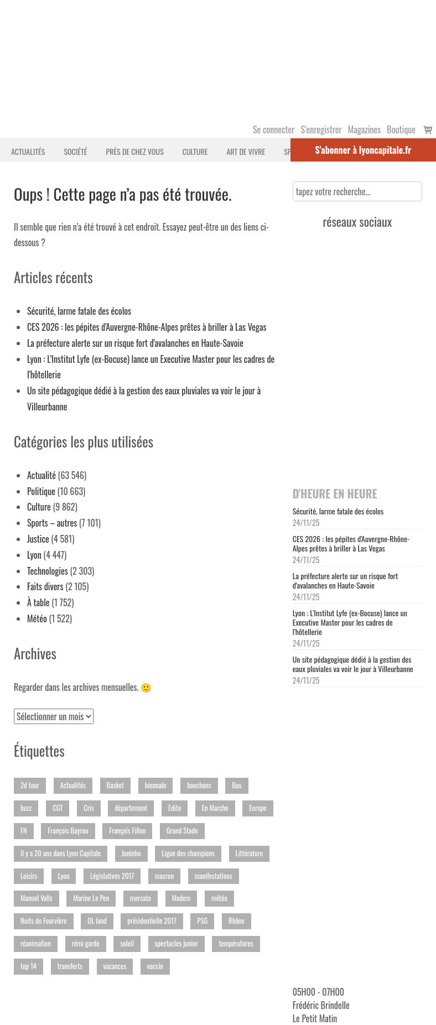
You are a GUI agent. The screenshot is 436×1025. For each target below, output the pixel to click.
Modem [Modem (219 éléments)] (181, 898)
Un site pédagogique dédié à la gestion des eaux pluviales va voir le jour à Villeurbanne (353, 663)
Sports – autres (52, 522)
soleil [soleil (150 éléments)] (126, 943)
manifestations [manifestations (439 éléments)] (213, 876)
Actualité (41, 475)
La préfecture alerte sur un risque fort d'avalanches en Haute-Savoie (135, 343)
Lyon (34, 554)
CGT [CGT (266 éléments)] (58, 808)
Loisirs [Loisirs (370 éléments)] (28, 876)
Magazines (364, 129)
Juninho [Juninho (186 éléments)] (131, 853)
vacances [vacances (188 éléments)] (115, 966)
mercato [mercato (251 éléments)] (140, 898)
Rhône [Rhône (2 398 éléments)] (237, 920)
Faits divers (45, 586)
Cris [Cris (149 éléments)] (89, 808)
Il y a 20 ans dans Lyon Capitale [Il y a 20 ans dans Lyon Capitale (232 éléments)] (60, 853)
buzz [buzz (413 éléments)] (26, 808)
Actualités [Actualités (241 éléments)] (73, 785)
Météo (37, 618)
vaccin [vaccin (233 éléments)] (155, 966)
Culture (195, 151)
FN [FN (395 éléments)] (23, 830)
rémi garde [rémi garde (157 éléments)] (86, 943)
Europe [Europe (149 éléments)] (257, 808)
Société (75, 151)
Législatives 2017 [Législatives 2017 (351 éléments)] (112, 876)
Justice (38, 538)
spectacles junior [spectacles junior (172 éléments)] (176, 943)
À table (38, 602)
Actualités (28, 151)
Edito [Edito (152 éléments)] (174, 808)
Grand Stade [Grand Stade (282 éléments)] (182, 830)
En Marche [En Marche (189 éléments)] (215, 808)
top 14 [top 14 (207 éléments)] (28, 966)
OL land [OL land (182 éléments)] (96, 920)
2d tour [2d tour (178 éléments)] (29, 785)
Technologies (47, 570)
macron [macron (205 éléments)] (164, 876)
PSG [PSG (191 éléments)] (202, 920)
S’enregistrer (320, 129)
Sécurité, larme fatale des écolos (79, 311)
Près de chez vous (134, 151)
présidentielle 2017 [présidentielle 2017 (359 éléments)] (151, 920)
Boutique (401, 129)
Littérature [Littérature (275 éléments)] (249, 853)
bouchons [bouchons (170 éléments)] (199, 785)
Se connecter (273, 129)
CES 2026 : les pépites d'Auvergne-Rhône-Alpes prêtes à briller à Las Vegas (146, 327)
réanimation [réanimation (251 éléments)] (35, 943)
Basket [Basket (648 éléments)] (115, 785)
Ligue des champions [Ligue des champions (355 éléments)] (188, 853)
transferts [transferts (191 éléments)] (70, 966)
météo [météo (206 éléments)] (219, 898)
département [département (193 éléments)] (131, 808)
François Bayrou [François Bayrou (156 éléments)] (68, 830)
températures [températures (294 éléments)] (236, 943)
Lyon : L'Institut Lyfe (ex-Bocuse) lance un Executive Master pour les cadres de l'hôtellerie (350, 622)
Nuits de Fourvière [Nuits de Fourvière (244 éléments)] (43, 920)
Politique (41, 491)
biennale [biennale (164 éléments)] (156, 785)
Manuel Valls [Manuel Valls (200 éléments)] (36, 898)
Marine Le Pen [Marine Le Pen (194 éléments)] (91, 898)
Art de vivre (245, 151)
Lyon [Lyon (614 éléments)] (64, 876)
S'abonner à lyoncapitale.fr (363, 150)
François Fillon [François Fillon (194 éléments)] (127, 830)
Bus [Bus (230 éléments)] (236, 785)
